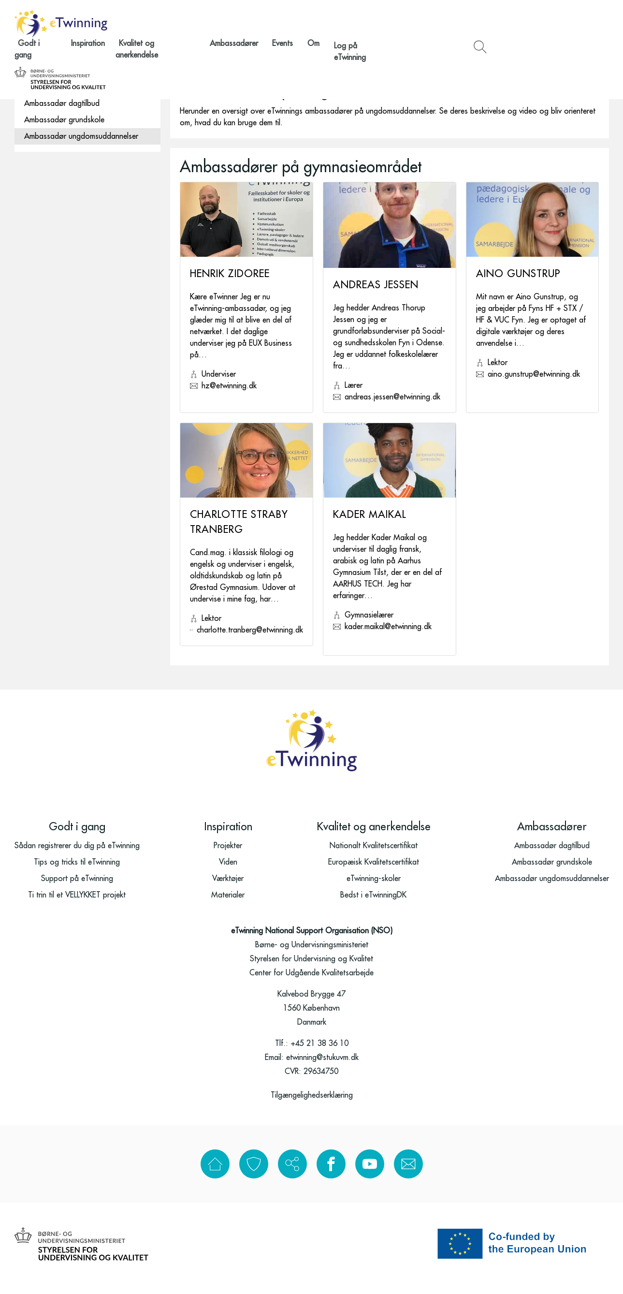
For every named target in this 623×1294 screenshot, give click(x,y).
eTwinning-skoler (374, 887)
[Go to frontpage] (61, 24)
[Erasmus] (517, 1252)
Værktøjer (228, 887)
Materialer (228, 904)
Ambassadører (335, 23)
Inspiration (199, 23)
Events (376, 23)
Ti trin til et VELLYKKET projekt (77, 904)
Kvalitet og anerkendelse (263, 23)
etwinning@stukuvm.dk (322, 1066)
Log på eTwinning (442, 23)
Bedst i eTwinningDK (373, 904)
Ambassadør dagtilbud (62, 103)
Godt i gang (154, 23)
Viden (228, 871)
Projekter (228, 854)
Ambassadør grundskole (64, 120)
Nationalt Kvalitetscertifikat (374, 854)
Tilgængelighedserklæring (312, 1104)
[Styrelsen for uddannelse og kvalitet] (563, 23)
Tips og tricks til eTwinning (77, 871)
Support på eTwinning (77, 887)
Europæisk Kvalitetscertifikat (373, 871)
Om (400, 23)
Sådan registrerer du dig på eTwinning (77, 854)
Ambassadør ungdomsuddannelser (81, 136)
